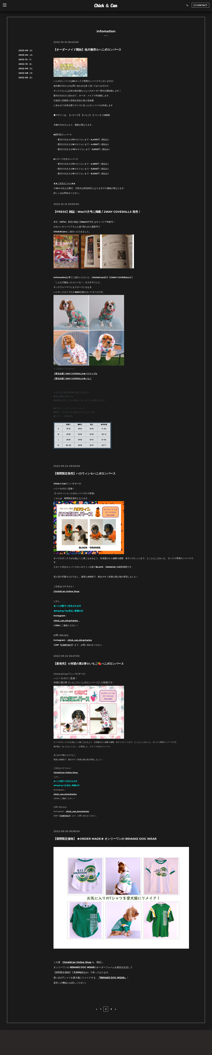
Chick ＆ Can (105, 5)
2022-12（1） (25, 59)
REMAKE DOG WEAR (112, 977)
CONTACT (66, 645)
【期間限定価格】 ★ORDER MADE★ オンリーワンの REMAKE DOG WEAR (105, 838)
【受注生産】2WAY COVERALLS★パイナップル (75, 373)
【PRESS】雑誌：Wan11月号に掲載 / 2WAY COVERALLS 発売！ (97, 211)
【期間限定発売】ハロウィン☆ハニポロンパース (84, 473)
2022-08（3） (26, 73)
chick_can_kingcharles (67, 620)
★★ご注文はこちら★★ (65, 183)
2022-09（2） (26, 68)
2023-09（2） (26, 50)
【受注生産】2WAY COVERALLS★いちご (72, 378)
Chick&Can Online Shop (66, 591)
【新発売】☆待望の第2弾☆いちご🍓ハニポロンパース (88, 663)
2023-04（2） (26, 55)
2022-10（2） (25, 64)
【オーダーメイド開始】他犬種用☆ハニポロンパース (87, 49)
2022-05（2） (26, 77)
